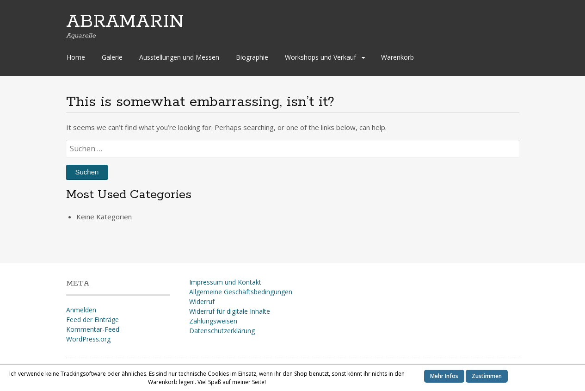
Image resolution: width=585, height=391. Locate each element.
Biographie (252, 57)
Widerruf (202, 301)
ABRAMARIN (125, 21)
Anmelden (81, 309)
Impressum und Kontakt (225, 282)
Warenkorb (397, 57)
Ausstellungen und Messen (179, 57)
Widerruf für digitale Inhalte (229, 311)
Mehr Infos (444, 376)
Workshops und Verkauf (320, 57)
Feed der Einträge (92, 319)
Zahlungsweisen (213, 321)
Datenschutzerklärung (222, 330)
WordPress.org (88, 339)
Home (76, 57)
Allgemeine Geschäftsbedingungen (240, 291)
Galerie (112, 57)
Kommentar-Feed (92, 329)
